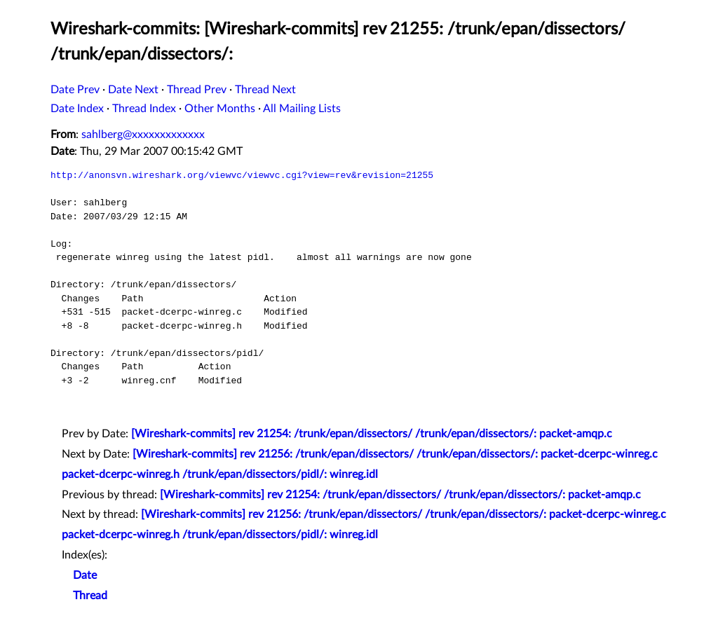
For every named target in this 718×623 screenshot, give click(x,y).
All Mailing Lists (302, 108)
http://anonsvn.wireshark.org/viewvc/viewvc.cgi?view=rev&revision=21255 (241, 175)
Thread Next (265, 89)
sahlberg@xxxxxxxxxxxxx (143, 134)
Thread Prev (196, 89)
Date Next (133, 89)
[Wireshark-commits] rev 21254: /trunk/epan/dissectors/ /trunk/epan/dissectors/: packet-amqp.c (371, 433)
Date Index (77, 108)
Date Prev (75, 89)
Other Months (219, 108)
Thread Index (144, 108)
